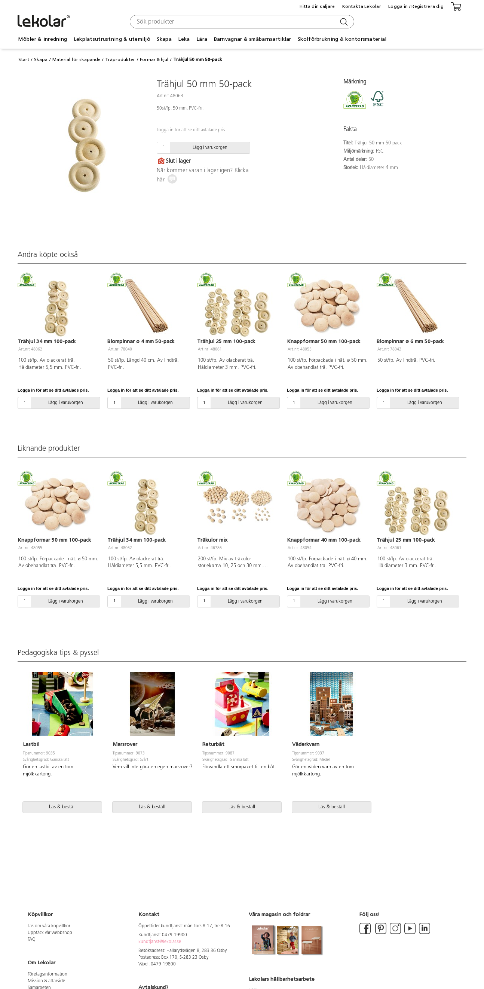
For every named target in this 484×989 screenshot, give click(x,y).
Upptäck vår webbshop (50, 933)
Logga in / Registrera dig (416, 6)
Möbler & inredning (42, 39)
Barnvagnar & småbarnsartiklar (252, 39)
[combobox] (241, 21)
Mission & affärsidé (46, 981)
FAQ (32, 939)
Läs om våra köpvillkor (49, 926)
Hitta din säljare (317, 6)
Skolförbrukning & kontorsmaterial (342, 39)
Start (23, 59)
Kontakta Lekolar (361, 6)
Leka (184, 39)
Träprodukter (120, 59)
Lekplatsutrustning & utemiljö (112, 39)
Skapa (164, 39)
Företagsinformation (47, 974)
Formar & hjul (154, 59)
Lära (201, 39)
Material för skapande (76, 59)
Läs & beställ (62, 807)
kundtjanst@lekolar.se (159, 942)
